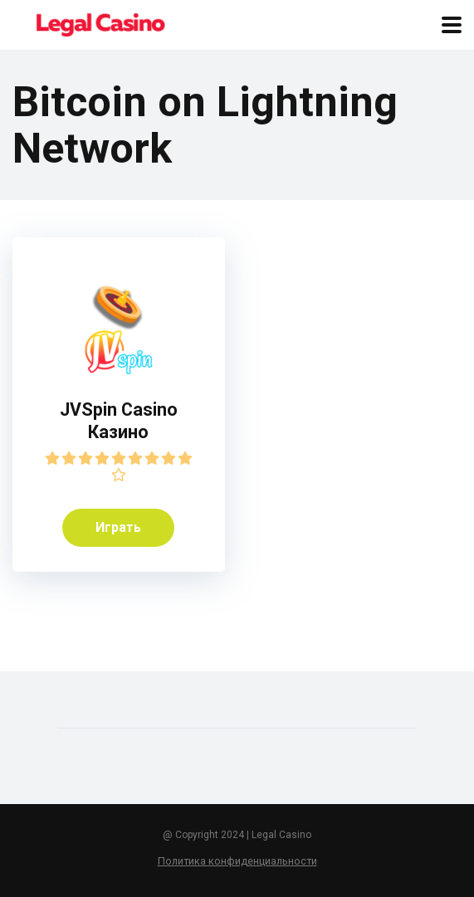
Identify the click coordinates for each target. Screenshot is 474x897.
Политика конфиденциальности (237, 861)
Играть (118, 527)
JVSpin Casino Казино (119, 420)
